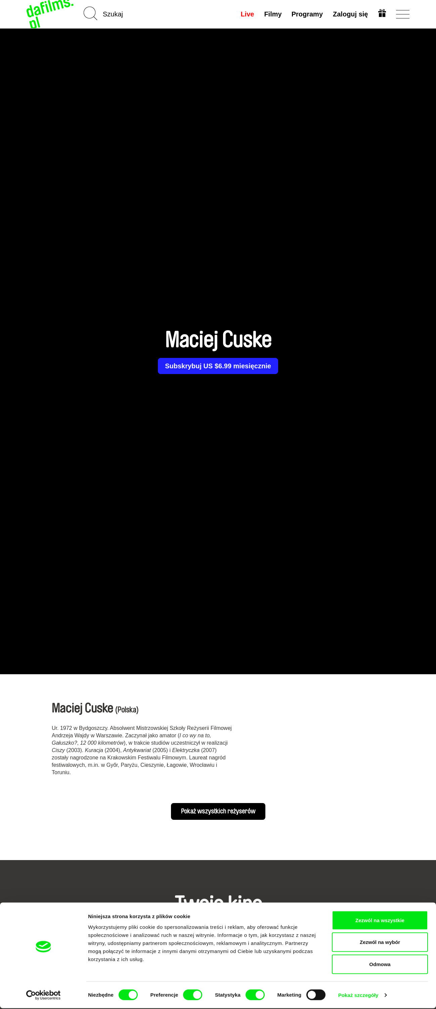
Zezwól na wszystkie (379, 921)
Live (246, 14)
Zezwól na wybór (380, 943)
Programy (306, 14)
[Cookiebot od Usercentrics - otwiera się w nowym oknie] (43, 996)
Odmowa (379, 965)
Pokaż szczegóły (358, 996)
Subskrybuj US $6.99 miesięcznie (218, 366)
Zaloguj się (350, 14)
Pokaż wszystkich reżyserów (218, 811)
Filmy (272, 14)
